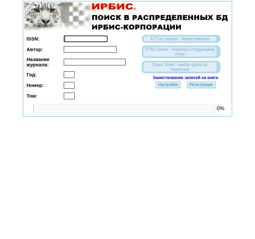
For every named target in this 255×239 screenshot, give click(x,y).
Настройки (168, 84)
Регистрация (201, 84)
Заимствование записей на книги (185, 77)
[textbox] (86, 39)
